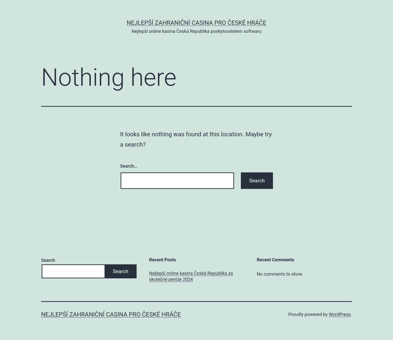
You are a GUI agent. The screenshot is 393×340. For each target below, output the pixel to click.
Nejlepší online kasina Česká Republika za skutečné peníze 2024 (191, 276)
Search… (128, 166)
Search (48, 260)
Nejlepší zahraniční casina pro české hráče (196, 22)
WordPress (340, 314)
